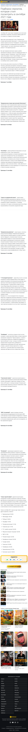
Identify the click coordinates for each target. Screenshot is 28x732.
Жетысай (16, 690)
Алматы (2, 678)
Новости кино (9, 4)
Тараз (16, 706)
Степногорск (3, 701)
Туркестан (17, 701)
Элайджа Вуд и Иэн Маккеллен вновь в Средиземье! (15, 591)
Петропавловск (18, 697)
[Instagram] (10, 722)
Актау (2, 681)
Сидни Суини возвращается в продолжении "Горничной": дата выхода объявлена (16, 596)
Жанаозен (3, 690)
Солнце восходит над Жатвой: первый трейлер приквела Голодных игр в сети (16, 573)
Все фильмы (24, 608)
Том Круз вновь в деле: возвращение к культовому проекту (17, 579)
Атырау (2, 683)
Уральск (2, 708)
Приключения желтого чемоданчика (6, 626)
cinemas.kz (3, 4)
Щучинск (16, 710)
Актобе (16, 681)
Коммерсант (4, 647)
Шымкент (3, 710)
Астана (16, 678)
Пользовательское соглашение (20, 728)
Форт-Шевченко (18, 708)
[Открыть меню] (25, 2)
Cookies (10, 730)
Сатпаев (16, 699)
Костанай (3, 692)
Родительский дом (19, 626)
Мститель (17, 667)
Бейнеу (2, 687)
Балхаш (16, 685)
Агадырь (3, 685)
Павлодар (3, 699)
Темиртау (3, 706)
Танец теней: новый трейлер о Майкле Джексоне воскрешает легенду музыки (15, 576)
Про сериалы (16, 4)
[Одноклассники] (18, 722)
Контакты (17, 730)
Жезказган (17, 687)
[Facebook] (17, 559)
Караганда (17, 692)
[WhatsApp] (7, 559)
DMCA (14, 730)
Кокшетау (17, 694)
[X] (20, 559)
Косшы (2, 697)
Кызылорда (3, 694)
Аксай (16, 683)
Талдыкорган (3, 703)
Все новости (3, 605)
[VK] (14, 559)
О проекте (3, 728)
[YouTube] (13, 722)
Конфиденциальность (10, 728)
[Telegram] (10, 559)
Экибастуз (3, 712)
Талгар (16, 703)
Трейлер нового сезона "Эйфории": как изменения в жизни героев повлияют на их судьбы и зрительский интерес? (17, 600)
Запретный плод (18, 647)
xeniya (11, 19)
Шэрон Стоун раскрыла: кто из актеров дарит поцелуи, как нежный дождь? (17, 584)
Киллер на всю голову (6, 667)
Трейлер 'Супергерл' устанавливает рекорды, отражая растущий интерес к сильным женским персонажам (16, 588)
